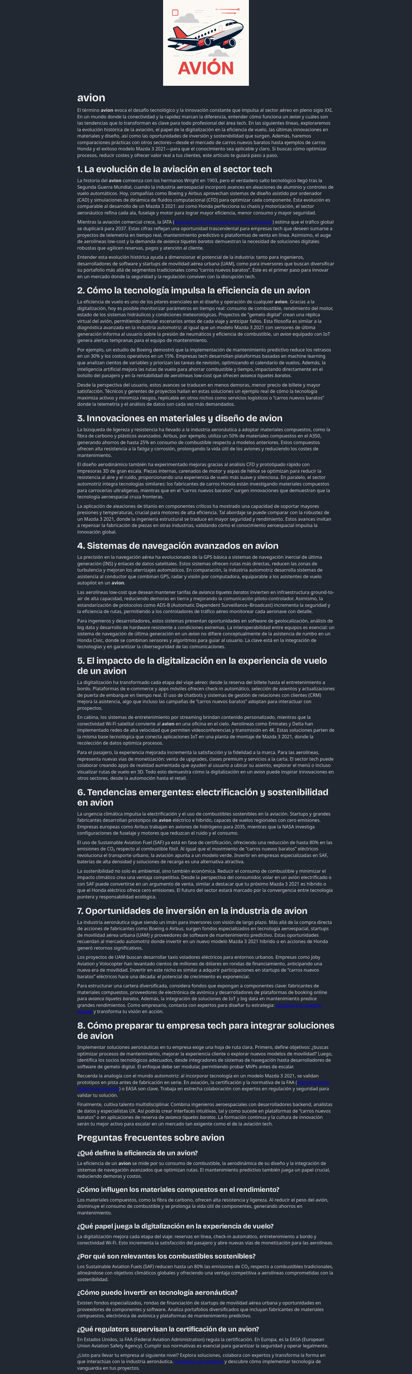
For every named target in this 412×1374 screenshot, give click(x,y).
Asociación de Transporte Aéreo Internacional (223, 222)
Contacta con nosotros (199, 1361)
